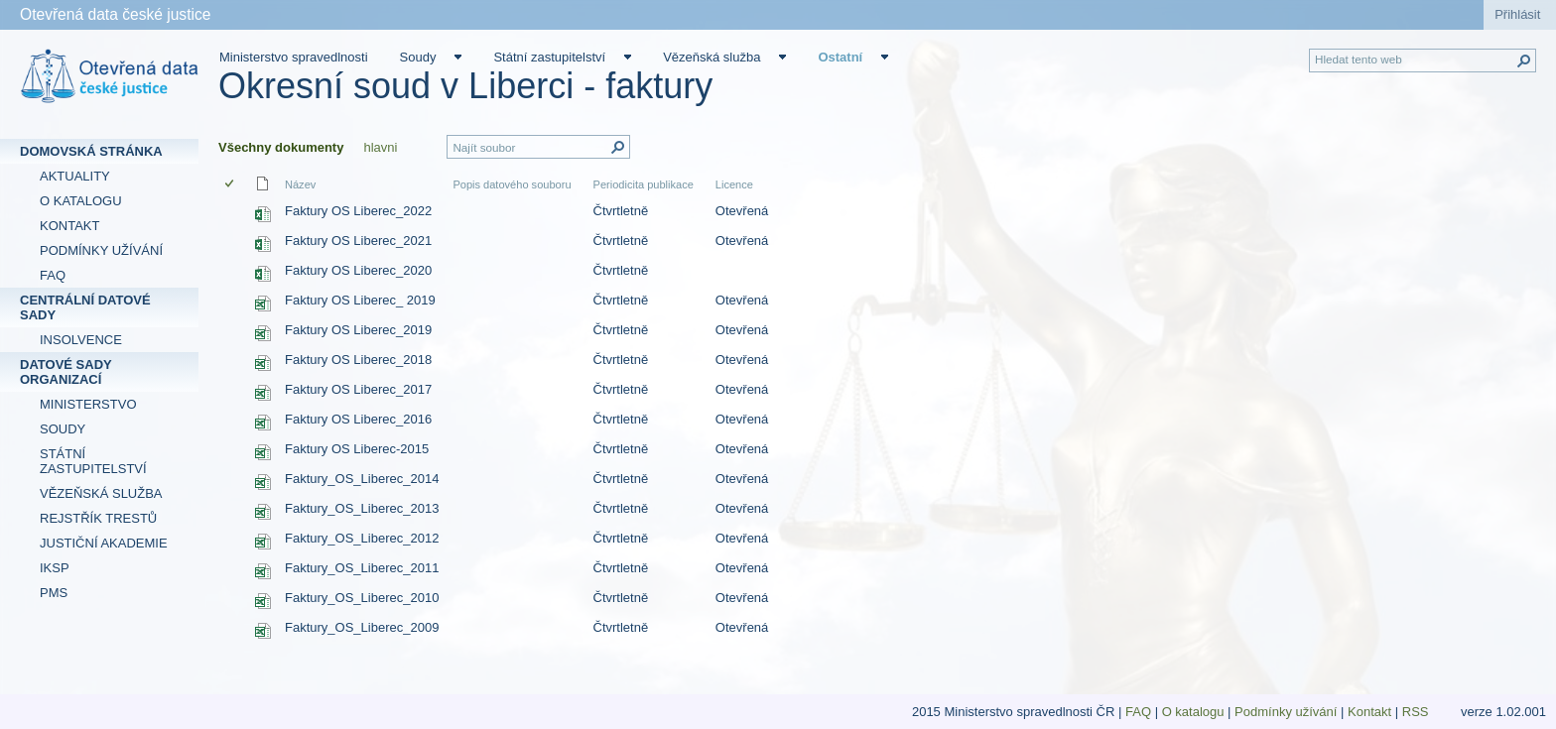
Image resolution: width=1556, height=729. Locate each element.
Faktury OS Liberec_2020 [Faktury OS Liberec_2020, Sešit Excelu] (358, 270)
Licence (734, 184)
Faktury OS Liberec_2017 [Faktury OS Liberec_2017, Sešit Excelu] (358, 389)
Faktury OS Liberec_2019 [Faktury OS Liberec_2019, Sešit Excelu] (358, 329)
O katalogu (1193, 711)
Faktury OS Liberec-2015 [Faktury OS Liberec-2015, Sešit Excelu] (357, 448)
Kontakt (1369, 711)
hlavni (380, 147)
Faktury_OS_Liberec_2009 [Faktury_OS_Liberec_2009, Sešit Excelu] (362, 627)
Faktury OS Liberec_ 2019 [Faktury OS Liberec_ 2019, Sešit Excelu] (360, 300)
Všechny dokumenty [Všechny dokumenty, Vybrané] (280, 147)
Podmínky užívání (1285, 711)
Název (300, 184)
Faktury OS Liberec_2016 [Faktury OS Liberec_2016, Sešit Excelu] (358, 419)
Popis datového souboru (512, 184)
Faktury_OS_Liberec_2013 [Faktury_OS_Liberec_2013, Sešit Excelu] (362, 508)
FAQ (1138, 711)
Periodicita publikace (643, 184)
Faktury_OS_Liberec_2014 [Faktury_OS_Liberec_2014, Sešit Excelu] (362, 478)
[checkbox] (230, 185)
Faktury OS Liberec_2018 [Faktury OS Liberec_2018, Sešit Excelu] (358, 359)
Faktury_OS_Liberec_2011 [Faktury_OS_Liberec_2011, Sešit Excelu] (362, 567)
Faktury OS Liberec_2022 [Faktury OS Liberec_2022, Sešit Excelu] (358, 210)
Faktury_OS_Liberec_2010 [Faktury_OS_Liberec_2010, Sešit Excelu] (362, 597)
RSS (1417, 711)
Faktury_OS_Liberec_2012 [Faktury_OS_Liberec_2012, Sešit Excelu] (362, 538)
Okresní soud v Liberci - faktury (465, 85)
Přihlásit (1517, 14)
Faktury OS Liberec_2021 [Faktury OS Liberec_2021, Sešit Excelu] (358, 240)
